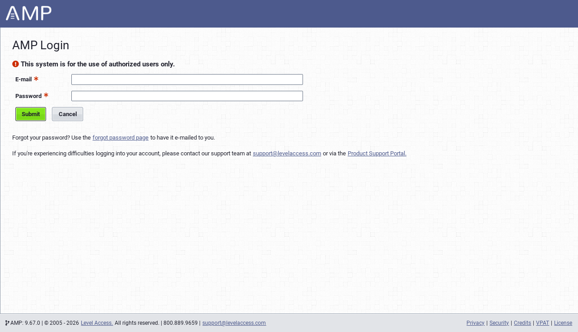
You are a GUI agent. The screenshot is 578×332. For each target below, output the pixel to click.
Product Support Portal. (377, 153)
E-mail (23, 79)
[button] (35, 78)
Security (499, 323)
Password (28, 96)
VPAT (542, 323)
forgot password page (121, 137)
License (563, 323)
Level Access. (97, 323)
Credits (522, 323)
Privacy (475, 323)
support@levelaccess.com (287, 153)
